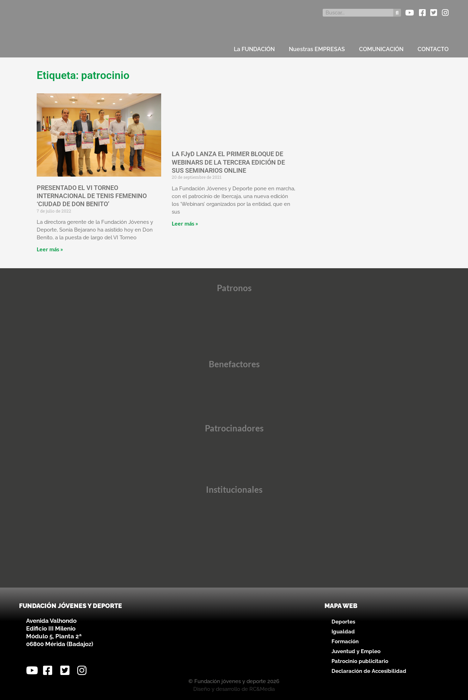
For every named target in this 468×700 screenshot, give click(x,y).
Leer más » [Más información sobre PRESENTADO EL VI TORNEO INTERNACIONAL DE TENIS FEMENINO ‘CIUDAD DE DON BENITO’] (50, 249)
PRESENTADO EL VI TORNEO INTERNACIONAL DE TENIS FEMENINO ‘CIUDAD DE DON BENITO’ (92, 196)
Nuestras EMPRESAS (317, 49)
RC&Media (262, 689)
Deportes (343, 622)
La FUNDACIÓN (254, 49)
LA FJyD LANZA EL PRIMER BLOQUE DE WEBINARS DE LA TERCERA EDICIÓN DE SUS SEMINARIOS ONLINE (228, 162)
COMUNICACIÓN (381, 49)
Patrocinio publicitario (360, 661)
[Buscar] (397, 13)
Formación (345, 641)
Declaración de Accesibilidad (369, 671)
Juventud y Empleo (356, 651)
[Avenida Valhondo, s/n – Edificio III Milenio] (234, 637)
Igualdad (343, 631)
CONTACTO (433, 49)
